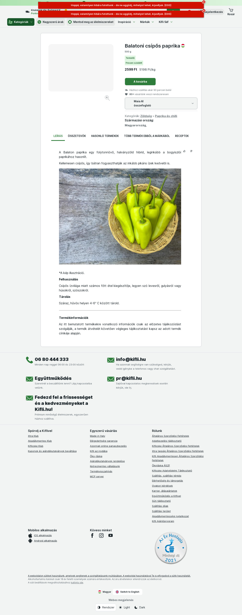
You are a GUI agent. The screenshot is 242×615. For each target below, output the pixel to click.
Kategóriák (21, 22)
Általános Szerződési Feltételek (170, 435)
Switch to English (127, 591)
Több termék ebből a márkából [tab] (147, 135)
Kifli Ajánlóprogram (163, 521)
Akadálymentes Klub (40, 440)
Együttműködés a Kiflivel (166, 495)
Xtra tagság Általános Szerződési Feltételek (178, 451)
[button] (210, 12)
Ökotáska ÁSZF (161, 465)
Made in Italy (97, 435)
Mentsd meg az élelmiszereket (90, 22)
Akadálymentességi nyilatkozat (170, 516)
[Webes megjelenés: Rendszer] (105, 607)
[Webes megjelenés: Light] (124, 607)
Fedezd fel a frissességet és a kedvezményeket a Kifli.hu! (64, 403)
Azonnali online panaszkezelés (108, 445)
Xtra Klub (33, 435)
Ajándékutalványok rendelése (107, 461)
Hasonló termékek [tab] (105, 135)
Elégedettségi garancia (103, 440)
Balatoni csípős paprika (155, 46)
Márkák (147, 21)
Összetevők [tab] (77, 135)
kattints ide (77, 582)
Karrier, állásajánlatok (164, 490)
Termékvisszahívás (101, 471)
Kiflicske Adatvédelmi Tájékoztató (172, 470)
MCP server (97, 476)
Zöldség (146, 116)
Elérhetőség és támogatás (167, 480)
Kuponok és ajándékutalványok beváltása (52, 451)
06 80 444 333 (52, 359)
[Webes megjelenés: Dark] (139, 607)
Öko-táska (96, 456)
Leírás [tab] (58, 135)
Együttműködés (53, 378)
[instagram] (101, 535)
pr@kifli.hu (129, 378)
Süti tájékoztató (161, 500)
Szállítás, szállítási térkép (166, 475)
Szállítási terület (161, 511)
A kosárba (140, 81)
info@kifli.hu (131, 359)
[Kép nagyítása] (107, 98)
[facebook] (92, 535)
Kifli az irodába (98, 451)
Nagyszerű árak (50, 22)
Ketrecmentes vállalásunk (105, 466)
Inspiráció (127, 21)
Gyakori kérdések (162, 485)
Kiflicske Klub (35, 445)
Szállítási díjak (160, 505)
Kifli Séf (166, 21)
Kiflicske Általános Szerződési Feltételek (175, 445)
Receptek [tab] (182, 135)
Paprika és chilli (166, 116)
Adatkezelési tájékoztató (167, 440)
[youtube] (110, 535)
